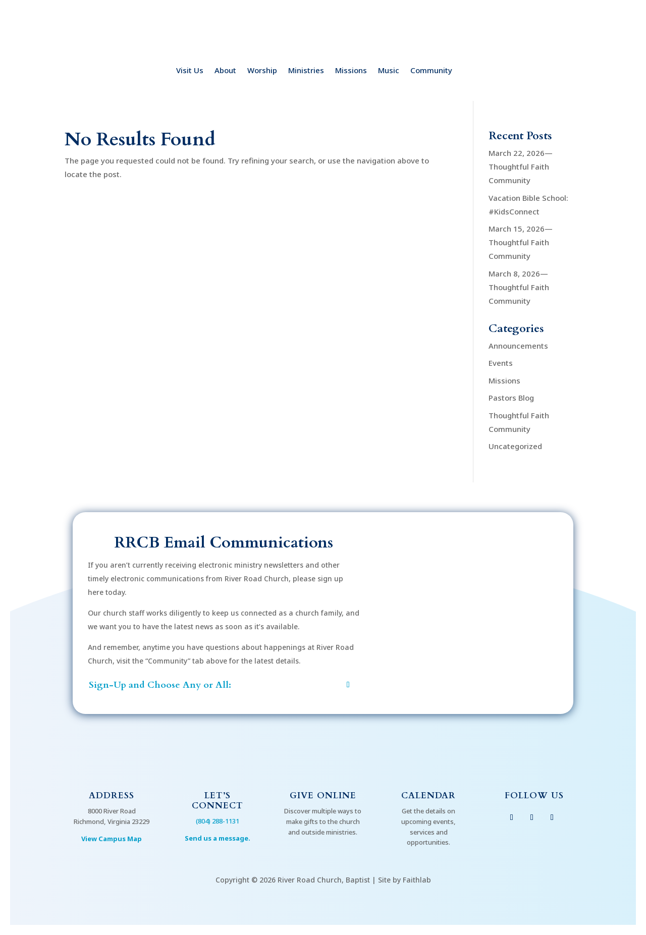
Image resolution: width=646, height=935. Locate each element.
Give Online (323, 795)
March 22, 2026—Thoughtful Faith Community (521, 166)
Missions (351, 71)
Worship (262, 71)
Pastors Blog (511, 398)
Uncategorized (515, 446)
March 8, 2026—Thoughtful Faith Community (519, 287)
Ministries (306, 71)
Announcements (518, 346)
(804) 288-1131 (217, 821)
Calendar (428, 795)
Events (501, 363)
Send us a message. (217, 838)
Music (388, 71)
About (225, 71)
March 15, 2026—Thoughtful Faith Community (521, 242)
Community (431, 71)
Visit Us (189, 71)
